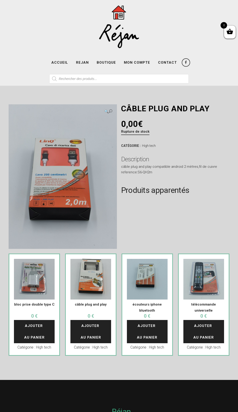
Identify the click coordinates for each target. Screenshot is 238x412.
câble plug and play (91, 304)
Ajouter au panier (34, 331)
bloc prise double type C (34, 304)
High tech (149, 146)
